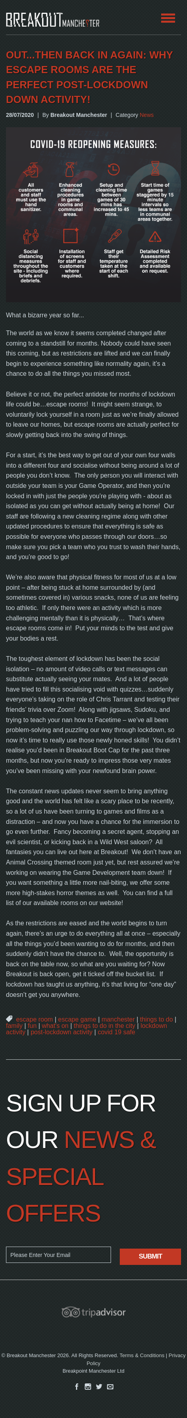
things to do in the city (104, 1025)
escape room (34, 1019)
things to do (156, 1019)
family (14, 1025)
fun (32, 1025)
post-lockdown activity (62, 1032)
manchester (118, 1019)
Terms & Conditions (141, 1355)
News (147, 115)
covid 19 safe (116, 1032)
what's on (55, 1025)
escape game (77, 1019)
